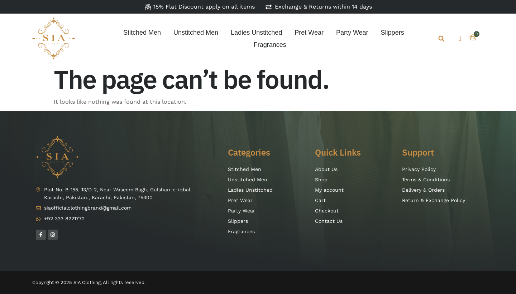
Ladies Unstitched (256, 32)
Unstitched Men (195, 32)
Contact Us (329, 221)
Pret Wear (309, 32)
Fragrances (270, 44)
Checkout (327, 211)
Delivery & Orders (423, 190)
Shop (321, 179)
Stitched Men (142, 32)
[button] (441, 38)
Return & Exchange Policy (433, 200)
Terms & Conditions (426, 179)
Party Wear (352, 32)
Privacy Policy (419, 169)
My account (329, 190)
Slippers (392, 32)
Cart (320, 200)
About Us (326, 169)
